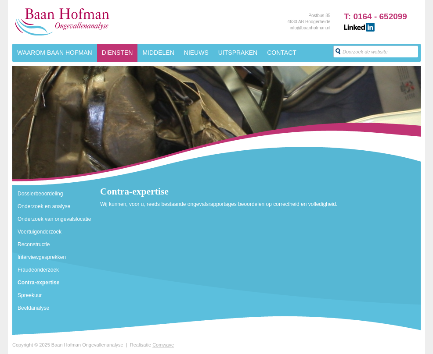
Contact (281, 52)
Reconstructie (34, 244)
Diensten (117, 52)
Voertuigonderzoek (39, 232)
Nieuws (196, 52)
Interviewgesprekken (42, 257)
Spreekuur (30, 295)
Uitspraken (237, 52)
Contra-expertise (38, 283)
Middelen (158, 52)
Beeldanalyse (33, 308)
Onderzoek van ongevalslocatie (54, 219)
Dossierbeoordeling (40, 194)
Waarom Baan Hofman (54, 52)
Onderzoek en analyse (44, 206)
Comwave (163, 344)
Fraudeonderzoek (38, 270)
